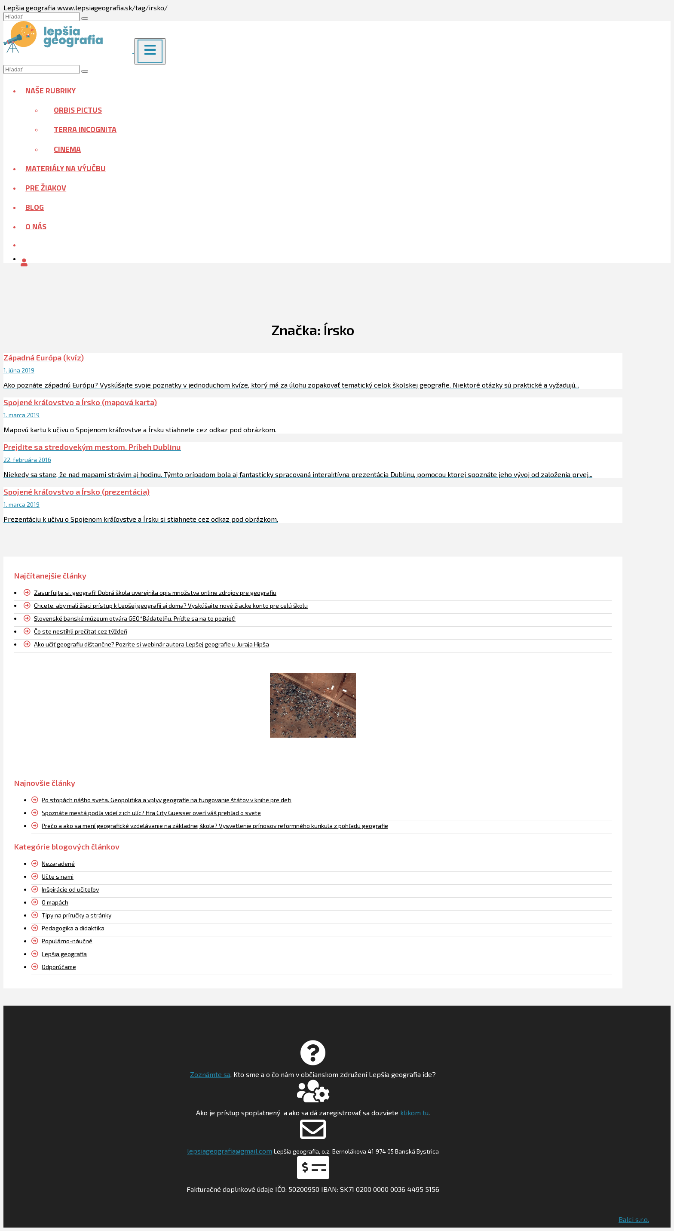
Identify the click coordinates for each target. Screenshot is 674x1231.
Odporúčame (59, 966)
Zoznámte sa (210, 1074)
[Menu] (150, 51)
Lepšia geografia (64, 953)
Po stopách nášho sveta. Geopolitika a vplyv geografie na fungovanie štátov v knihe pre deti (166, 799)
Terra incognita (85, 129)
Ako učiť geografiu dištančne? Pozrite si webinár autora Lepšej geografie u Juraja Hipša (151, 644)
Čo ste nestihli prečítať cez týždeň (80, 631)
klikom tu (413, 1112)
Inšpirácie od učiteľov (70, 889)
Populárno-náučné (67, 941)
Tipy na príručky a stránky (76, 915)
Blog (34, 207)
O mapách (55, 902)
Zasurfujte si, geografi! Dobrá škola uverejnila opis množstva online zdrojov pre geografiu (155, 592)
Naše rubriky (50, 90)
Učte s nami (58, 876)
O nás (35, 226)
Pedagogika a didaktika (73, 928)
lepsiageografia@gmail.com (229, 1151)
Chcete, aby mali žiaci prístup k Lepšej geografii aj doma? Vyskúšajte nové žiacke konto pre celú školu (171, 605)
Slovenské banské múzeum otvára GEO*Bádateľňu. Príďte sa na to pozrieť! (135, 618)
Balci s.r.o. (634, 1219)
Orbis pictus (78, 110)
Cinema (67, 149)
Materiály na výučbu (65, 168)
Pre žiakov (45, 188)
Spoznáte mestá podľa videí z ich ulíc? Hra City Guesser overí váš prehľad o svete (151, 812)
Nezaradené (58, 863)
